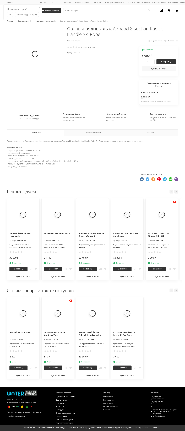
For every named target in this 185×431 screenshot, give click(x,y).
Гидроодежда (61, 416)
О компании (66, 2)
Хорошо (156, 428)
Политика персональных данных (18, 412)
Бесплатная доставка (30, 115)
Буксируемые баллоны (65, 396)
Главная (10, 21)
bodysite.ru (21, 416)
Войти (170, 2)
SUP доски (60, 403)
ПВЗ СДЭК (145, 96)
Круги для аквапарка (64, 423)
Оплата (54, 2)
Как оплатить (109, 400)
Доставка (43, 2)
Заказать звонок (159, 2)
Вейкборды (60, 406)
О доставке (108, 396)
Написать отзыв (88, 47)
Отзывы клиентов (110, 406)
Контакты (97, 2)
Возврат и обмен (82, 2)
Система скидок (158, 114)
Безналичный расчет (117, 114)
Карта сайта (37, 412)
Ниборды (60, 410)
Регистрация (179, 2)
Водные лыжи (23, 21)
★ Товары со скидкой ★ (114, 2)
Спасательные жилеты (65, 413)
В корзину (166, 61)
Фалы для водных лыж (44, 21)
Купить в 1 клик (158, 68)
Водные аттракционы (65, 419)
